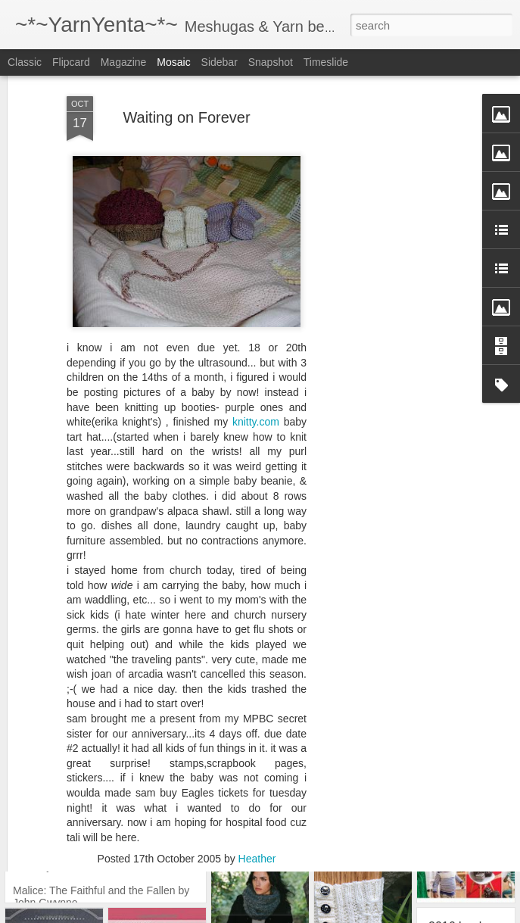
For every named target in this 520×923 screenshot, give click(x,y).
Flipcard (71, 62)
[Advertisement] (390, 280)
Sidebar (219, 62)
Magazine (124, 62)
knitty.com (258, 374)
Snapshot (270, 62)
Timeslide (326, 62)
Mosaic (173, 62)
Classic (25, 62)
